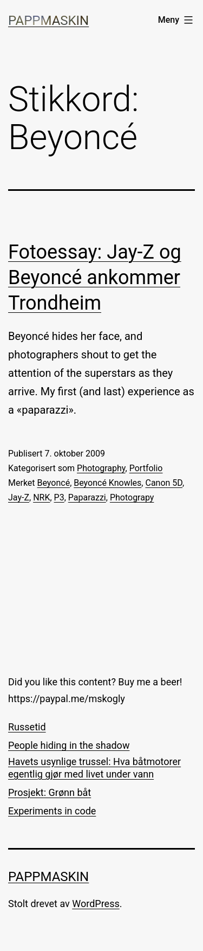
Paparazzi (87, 497)
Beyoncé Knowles (107, 483)
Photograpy (132, 497)
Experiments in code (52, 811)
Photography (101, 468)
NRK (41, 497)
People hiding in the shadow (68, 745)
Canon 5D (163, 483)
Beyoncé (53, 483)
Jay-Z (18, 497)
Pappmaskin (48, 20)
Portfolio (146, 468)
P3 (59, 497)
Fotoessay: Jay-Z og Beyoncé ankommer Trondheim (94, 277)
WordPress (95, 903)
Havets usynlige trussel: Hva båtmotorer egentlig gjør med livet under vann (94, 768)
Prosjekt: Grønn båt (49, 792)
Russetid (27, 726)
